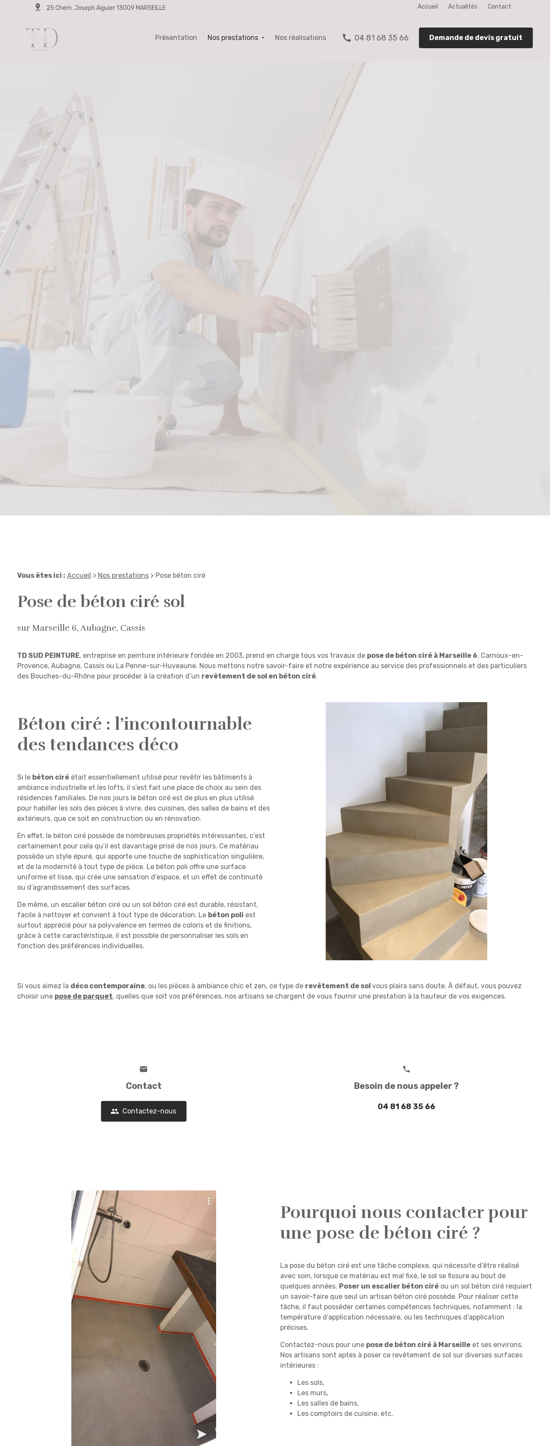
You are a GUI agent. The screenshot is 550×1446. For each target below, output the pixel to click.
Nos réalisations (300, 38)
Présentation (176, 38)
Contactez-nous (143, 1112)
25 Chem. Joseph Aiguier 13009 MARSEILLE (106, 8)
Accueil (428, 6)
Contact (499, 6)
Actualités (462, 6)
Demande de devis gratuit (475, 38)
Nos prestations (233, 38)
